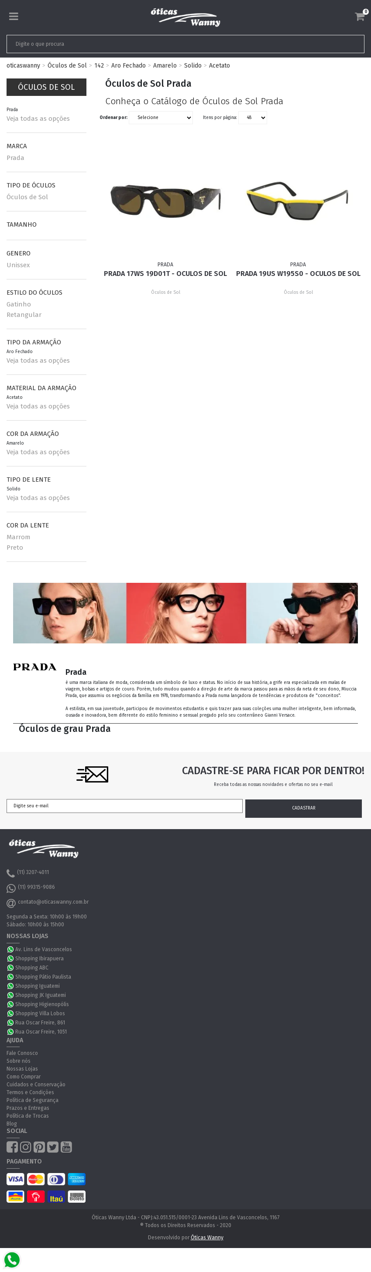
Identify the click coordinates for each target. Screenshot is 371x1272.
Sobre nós (19, 1061)
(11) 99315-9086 (31, 888)
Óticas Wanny (207, 1238)
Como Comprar (24, 1077)
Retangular (24, 315)
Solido (193, 65)
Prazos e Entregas (28, 1108)
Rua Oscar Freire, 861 (40, 1023)
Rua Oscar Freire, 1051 (41, 1032)
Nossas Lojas (22, 1069)
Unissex (18, 265)
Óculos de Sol (67, 65)
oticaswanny (23, 65)
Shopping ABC (31, 968)
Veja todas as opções (38, 118)
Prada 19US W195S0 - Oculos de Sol (298, 273)
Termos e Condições (30, 1092)
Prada (15, 158)
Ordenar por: (113, 117)
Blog (12, 1124)
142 (99, 65)
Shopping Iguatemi (37, 986)
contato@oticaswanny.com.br (48, 903)
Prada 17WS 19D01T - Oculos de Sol (165, 273)
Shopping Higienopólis (42, 1004)
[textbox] (150, 44)
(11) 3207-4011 (28, 873)
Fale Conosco (22, 1053)
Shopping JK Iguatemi (40, 995)
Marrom (19, 537)
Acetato (219, 65)
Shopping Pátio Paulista (43, 977)
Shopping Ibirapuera (39, 959)
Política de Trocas (28, 1116)
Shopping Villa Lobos (40, 1013)
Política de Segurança (32, 1100)
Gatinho (19, 304)
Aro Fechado (128, 65)
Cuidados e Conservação (36, 1085)
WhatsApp (11, 949)
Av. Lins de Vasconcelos (43, 949)
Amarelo (165, 65)
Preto (15, 547)
